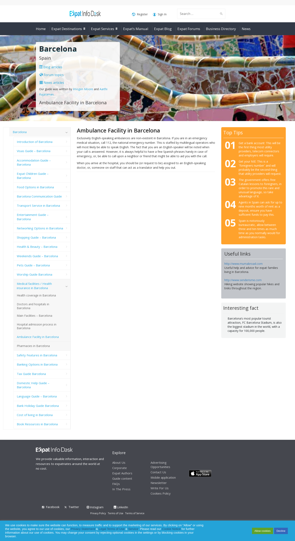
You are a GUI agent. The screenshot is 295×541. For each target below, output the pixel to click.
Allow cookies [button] (262, 530)
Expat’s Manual (135, 28)
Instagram (95, 507)
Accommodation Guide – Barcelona (34, 162)
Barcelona (20, 132)
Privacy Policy (98, 513)
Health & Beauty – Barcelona (37, 247)
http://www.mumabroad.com (243, 264)
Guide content (122, 478)
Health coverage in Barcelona (36, 295)
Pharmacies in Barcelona (33, 346)
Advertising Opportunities (160, 464)
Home (41, 28)
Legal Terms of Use (112, 529)
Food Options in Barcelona (35, 187)
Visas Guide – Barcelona (33, 151)
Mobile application (163, 477)
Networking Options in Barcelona (40, 228)
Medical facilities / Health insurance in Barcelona (34, 286)
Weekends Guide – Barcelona (37, 256)
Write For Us (160, 488)
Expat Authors (122, 473)
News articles (52, 82)
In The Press (121, 489)
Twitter (73, 507)
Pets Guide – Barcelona (33, 265)
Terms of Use (115, 513)
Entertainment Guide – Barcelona (33, 217)
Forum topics (52, 75)
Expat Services (102, 28)
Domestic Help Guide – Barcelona (33, 385)
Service (133, 529)
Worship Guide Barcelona (34, 274)
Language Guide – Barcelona (37, 396)
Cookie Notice (171, 529)
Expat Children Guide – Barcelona (33, 176)
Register (140, 14)
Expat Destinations (66, 28)
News (246, 28)
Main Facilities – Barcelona (34, 316)
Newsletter (159, 483)
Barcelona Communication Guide (39, 196)
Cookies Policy (161, 493)
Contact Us (158, 472)
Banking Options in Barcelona (37, 364)
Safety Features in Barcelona (37, 355)
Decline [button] (281, 530)
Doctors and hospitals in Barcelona (33, 306)
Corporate (119, 468)
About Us (118, 462)
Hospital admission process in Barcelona (36, 326)
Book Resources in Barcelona (37, 424)
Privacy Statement (83, 529)
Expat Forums (188, 28)
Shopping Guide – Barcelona (36, 237)
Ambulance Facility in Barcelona (38, 337)
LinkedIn (121, 507)
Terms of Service (134, 513)
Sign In (160, 14)
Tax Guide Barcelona (31, 374)
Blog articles (50, 67)
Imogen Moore (83, 89)
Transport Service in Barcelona (38, 205)
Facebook (52, 507)
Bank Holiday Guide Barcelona (38, 406)
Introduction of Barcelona (34, 142)
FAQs (116, 484)
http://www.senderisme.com (243, 280)
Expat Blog (163, 28)
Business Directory (221, 28)
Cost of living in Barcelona (35, 415)
